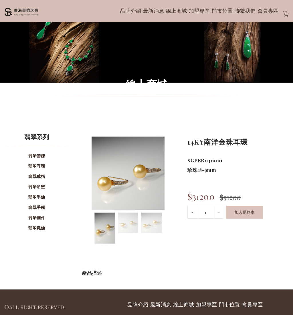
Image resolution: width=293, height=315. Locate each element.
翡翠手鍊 (36, 197)
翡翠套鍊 (36, 155)
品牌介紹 (130, 10)
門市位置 (222, 10)
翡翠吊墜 (36, 186)
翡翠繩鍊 (36, 228)
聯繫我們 (245, 10)
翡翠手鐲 (36, 207)
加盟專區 (199, 10)
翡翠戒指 (36, 176)
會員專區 (268, 10)
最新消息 (153, 10)
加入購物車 (245, 212)
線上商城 (176, 10)
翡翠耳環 (36, 166)
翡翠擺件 (36, 217)
